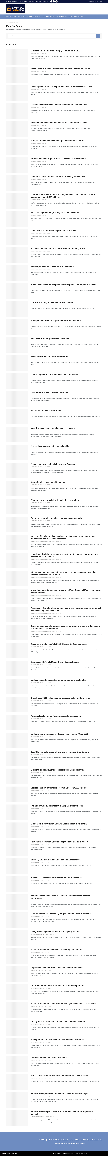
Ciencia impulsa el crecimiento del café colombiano (54, 374)
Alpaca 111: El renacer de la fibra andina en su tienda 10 (56, 878)
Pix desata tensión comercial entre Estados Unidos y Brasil (58, 248)
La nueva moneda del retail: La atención (49, 1057)
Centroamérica (15, 1)
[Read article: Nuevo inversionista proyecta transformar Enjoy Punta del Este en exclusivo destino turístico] (17, 596)
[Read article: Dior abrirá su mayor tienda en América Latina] (17, 309)
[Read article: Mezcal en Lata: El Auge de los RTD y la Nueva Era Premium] (17, 165)
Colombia (24, 1)
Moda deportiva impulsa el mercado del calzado (52, 266)
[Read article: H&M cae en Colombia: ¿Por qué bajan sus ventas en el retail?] (17, 848)
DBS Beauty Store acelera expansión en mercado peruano (57, 985)
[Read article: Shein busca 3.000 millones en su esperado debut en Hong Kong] (17, 704)
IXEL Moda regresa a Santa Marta (46, 410)
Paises (8, 16)
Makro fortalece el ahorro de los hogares (49, 356)
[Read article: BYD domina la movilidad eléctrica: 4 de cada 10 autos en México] (17, 75)
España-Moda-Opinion (37, 646)
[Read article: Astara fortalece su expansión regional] (17, 488)
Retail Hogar (37, 16)
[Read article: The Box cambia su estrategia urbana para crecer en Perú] (17, 812)
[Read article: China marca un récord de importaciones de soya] (17, 237)
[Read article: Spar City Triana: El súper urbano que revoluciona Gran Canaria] (17, 758)
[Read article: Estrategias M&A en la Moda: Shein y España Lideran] (17, 668)
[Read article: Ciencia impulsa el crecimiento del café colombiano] (17, 381)
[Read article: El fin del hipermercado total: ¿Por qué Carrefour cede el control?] (17, 920)
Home (7, 22)
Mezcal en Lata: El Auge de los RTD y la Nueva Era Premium (58, 158)
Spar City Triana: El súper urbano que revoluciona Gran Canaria (60, 752)
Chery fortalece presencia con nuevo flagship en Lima (55, 931)
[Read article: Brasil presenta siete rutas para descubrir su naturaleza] (17, 327)
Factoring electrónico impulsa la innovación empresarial (56, 518)
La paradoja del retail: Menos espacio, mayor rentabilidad (57, 967)
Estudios (80, 16)
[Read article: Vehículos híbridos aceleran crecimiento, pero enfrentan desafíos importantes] (17, 902)
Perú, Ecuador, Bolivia (38, 900)
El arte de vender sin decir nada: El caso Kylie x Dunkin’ (56, 949)
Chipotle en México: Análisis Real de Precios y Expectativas (58, 176)
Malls (19, 16)
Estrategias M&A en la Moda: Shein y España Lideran (55, 662)
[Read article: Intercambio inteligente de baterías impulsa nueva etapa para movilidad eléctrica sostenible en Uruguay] (17, 578)
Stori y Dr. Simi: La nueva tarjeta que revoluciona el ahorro (57, 140)
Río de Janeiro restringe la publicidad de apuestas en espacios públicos (64, 284)
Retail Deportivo (59, 16)
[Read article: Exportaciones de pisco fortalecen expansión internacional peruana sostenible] (17, 1118)
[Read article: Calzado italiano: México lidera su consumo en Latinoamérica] (17, 111)
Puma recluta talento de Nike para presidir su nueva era (56, 716)
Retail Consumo (27, 16)
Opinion (14, 16)
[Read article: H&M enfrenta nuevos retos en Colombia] (17, 399)
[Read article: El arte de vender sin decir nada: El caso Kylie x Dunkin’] (17, 956)
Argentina (8, 1)
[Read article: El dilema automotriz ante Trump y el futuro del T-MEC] (17, 57)
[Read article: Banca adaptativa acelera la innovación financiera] (17, 470)
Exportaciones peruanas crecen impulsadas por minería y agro (59, 1093)
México (34, 53)
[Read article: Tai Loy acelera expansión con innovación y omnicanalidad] (17, 1028)
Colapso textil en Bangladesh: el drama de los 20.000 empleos (59, 788)
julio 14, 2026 (40, 53)
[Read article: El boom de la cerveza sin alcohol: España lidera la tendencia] (17, 830)
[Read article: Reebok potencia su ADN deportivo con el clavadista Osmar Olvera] (17, 93)
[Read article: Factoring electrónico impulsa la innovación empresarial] (17, 524)
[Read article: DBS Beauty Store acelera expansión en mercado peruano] (17, 992)
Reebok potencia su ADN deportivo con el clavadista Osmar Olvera (61, 87)
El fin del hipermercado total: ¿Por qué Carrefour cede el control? (61, 914)
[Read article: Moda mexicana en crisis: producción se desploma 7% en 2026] (17, 740)
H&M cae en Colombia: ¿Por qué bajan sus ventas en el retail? (59, 842)
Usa (40, 1)
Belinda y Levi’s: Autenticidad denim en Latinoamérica (55, 860)
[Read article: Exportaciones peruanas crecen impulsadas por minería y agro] (17, 1100)
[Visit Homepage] (15, 9)
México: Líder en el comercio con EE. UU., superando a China (59, 122)
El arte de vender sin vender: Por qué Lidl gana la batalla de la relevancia (64, 1003)
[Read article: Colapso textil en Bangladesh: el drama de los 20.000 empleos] (17, 794)
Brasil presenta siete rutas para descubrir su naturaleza (56, 320)
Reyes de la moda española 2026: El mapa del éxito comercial (59, 644)
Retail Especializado (70, 16)
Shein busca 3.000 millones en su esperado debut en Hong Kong (60, 698)
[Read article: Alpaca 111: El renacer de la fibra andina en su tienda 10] (17, 884)
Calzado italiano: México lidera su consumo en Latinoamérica (59, 105)
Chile (20, 1)
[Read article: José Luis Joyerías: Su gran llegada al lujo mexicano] (17, 219)
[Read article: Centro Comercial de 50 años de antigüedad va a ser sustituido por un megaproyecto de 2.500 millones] (17, 201)
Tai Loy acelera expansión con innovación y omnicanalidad (58, 1021)
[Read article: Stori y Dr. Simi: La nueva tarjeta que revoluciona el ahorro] (17, 147)
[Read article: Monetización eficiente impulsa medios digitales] (17, 434)
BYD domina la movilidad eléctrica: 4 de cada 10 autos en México (60, 69)
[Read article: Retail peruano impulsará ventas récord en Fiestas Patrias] (17, 1046)
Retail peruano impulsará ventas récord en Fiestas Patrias (57, 1039)
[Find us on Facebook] (51, 1)
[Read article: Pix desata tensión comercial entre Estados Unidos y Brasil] (17, 255)
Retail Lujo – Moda (48, 16)
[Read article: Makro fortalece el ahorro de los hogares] (17, 363)
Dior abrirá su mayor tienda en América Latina (52, 302)
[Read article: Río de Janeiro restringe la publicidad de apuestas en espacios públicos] (17, 291)
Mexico (33, 1)
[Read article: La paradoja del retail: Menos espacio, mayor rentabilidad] (17, 974)
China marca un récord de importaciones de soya (53, 230)
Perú (37, 1)
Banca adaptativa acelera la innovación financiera (53, 464)
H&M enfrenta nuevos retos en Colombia (49, 392)
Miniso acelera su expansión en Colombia (50, 338)
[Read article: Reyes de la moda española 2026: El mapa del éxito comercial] (17, 650)
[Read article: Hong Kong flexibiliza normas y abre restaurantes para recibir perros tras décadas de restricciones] (17, 560)
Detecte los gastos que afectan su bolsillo (50, 446)
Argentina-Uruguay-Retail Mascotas (41, 541)
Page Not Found (14, 22)
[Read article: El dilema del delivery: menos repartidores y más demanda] (17, 776)
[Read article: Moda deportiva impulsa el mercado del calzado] (17, 273)
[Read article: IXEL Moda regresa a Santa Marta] (17, 417)
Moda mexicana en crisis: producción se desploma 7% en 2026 (59, 734)
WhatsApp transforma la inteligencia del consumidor (55, 500)
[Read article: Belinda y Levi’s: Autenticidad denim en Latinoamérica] (17, 866)
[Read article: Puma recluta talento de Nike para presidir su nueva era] (17, 722)
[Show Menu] (101, 1)
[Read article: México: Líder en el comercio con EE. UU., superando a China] (17, 129)
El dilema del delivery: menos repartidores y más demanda (57, 770)
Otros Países (45, 1)
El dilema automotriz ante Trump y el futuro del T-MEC (55, 51)
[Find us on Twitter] (56, 1)
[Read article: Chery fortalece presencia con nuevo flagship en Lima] (17, 938)
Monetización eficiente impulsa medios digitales (53, 428)
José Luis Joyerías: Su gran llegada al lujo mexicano (55, 212)
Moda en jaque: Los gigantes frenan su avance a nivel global (58, 680)
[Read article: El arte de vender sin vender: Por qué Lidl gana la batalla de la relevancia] (17, 1010)
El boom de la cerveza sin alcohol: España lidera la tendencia (59, 824)
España (29, 1)
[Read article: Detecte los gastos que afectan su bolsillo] (17, 452)
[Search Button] (101, 16)
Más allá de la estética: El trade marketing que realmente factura (60, 1075)
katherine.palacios (37, 233)
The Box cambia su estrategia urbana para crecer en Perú (57, 806)
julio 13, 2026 (47, 664)
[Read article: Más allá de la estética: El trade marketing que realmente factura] (17, 1082)
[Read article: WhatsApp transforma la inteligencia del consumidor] (17, 506)
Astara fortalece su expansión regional (48, 482)
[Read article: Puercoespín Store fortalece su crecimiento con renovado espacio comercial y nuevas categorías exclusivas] (17, 614)
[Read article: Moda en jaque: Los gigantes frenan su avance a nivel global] (17, 686)
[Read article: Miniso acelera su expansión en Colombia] (17, 345)
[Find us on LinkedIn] (54, 1)
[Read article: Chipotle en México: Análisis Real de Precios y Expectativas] (17, 183)
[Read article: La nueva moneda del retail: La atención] (17, 1064)
